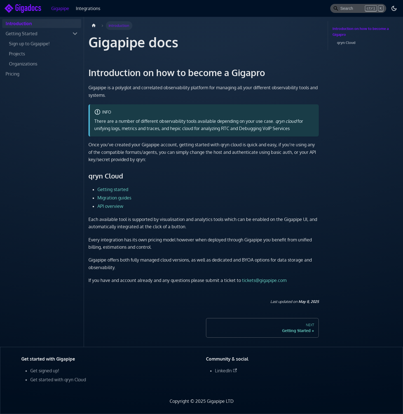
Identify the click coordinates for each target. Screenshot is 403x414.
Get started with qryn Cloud (58, 379)
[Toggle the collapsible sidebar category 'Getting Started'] (75, 33)
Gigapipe (60, 8)
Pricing (12, 74)
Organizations (23, 64)
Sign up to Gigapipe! (29, 43)
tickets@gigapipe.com (264, 280)
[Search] (358, 8)
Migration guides (114, 198)
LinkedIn (226, 370)
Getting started (112, 189)
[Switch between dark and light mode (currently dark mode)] (394, 8)
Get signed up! (44, 370)
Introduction (19, 23)
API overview (110, 206)
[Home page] (93, 25)
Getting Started (21, 33)
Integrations (88, 8)
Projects (17, 54)
